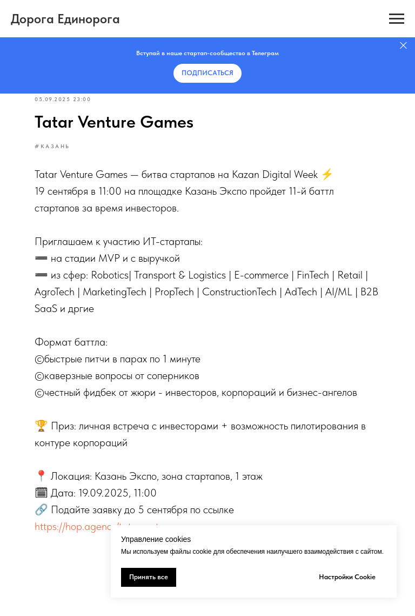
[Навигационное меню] (396, 19)
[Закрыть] (403, 45)
